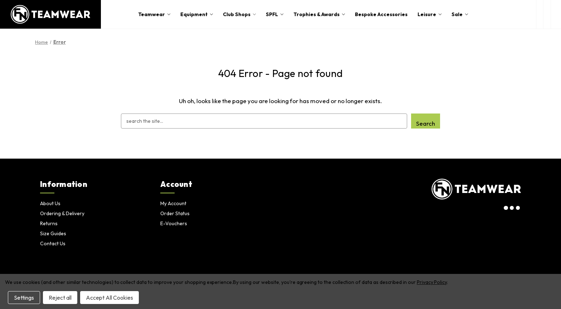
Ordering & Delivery (62, 213)
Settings (24, 297)
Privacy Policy (432, 282)
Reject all (60, 297)
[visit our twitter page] (512, 208)
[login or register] (547, 14)
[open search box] (539, 14)
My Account (173, 203)
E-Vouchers (173, 223)
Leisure (430, 14)
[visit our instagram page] (506, 208)
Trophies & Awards (319, 14)
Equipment (196, 14)
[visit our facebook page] (518, 208)
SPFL (274, 14)
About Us (50, 203)
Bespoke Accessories (381, 14)
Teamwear (154, 14)
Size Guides (53, 233)
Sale (460, 14)
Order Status (175, 213)
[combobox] (264, 121)
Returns (49, 223)
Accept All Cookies (109, 297)
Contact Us (52, 243)
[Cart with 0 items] (556, 14)
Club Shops (239, 14)
